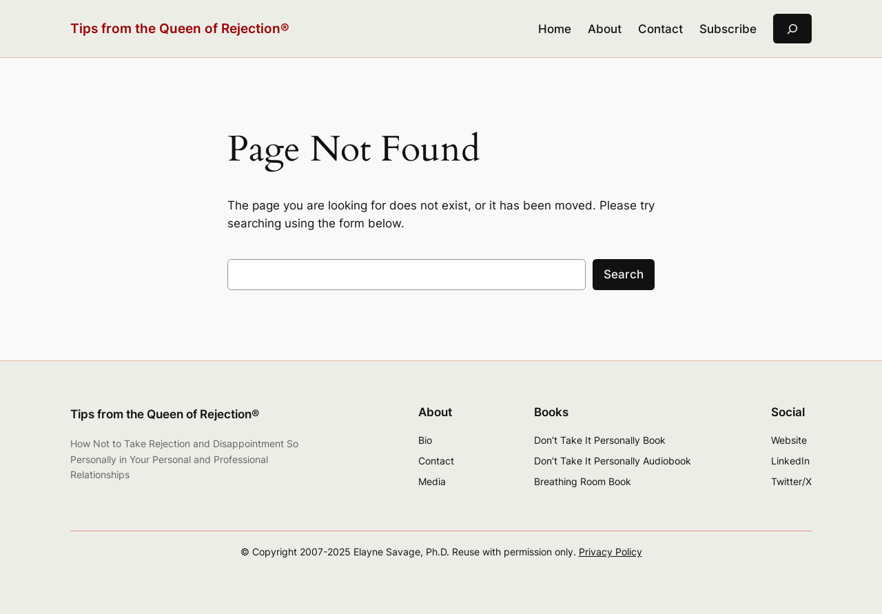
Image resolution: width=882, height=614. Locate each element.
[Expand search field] (792, 28)
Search (624, 274)
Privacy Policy (610, 551)
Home (554, 29)
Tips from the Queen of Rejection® (179, 28)
